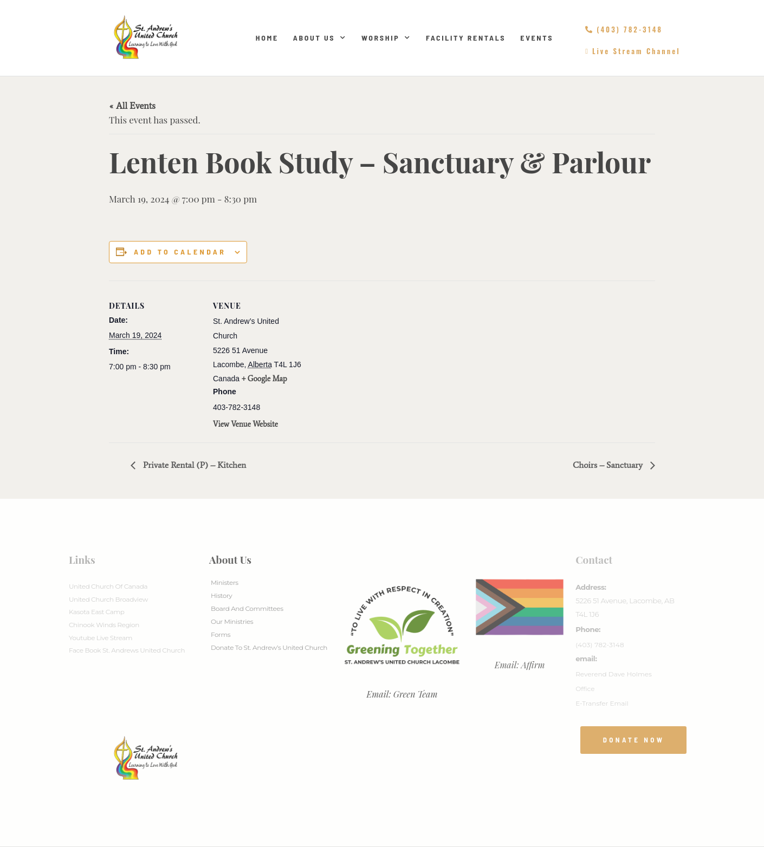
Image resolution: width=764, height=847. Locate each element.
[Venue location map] (374, 355)
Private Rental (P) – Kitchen (193, 465)
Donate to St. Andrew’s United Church (269, 647)
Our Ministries (232, 621)
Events (536, 37)
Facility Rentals (466, 37)
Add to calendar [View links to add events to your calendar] (180, 252)
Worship (386, 38)
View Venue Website (245, 424)
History (221, 595)
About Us (320, 38)
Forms (220, 634)
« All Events (132, 105)
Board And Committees (247, 608)
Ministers (224, 582)
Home (267, 37)
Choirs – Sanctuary (609, 465)
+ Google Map (264, 378)
